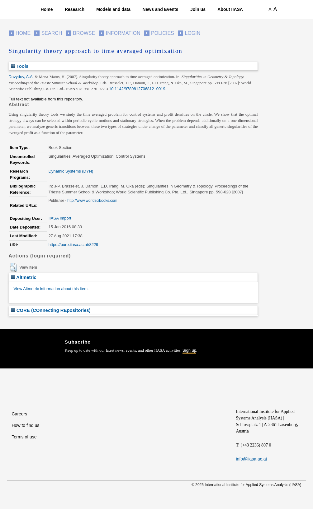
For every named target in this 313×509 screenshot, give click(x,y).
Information (123, 33)
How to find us (26, 425)
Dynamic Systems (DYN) (71, 171)
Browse (84, 33)
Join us (198, 9)
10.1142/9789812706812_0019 (137, 88)
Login (193, 33)
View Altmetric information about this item (51, 288)
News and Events (160, 9)
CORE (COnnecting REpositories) (51, 310)
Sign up (189, 350)
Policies (162, 33)
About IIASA (230, 9)
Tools (20, 66)
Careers (19, 413)
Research (74, 9)
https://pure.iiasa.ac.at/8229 (73, 244)
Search (51, 33)
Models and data (113, 9)
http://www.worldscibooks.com (92, 200)
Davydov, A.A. (21, 76)
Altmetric (23, 277)
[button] (13, 267)
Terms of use (24, 436)
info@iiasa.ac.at (251, 458)
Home (47, 9)
